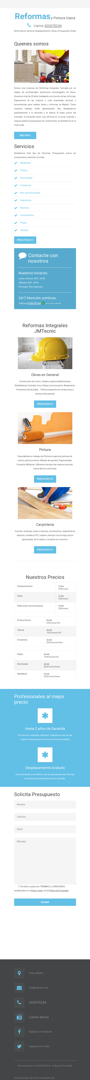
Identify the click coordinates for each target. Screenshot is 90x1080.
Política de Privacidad (62, 1066)
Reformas (33, 16)
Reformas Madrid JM (44, 1078)
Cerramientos (27, 215)
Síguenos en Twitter (39, 1046)
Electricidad (26, 177)
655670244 (34, 303)
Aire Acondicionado (30, 192)
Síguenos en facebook (40, 1031)
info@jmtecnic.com (38, 987)
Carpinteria (25, 200)
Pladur (23, 222)
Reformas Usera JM (23, 1078)
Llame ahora (39, 1017)
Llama (48, 26)
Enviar (45, 902)
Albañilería (25, 163)
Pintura (23, 170)
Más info (25, 135)
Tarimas (24, 230)
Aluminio (24, 207)
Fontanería (25, 185)
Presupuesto (25, 240)
